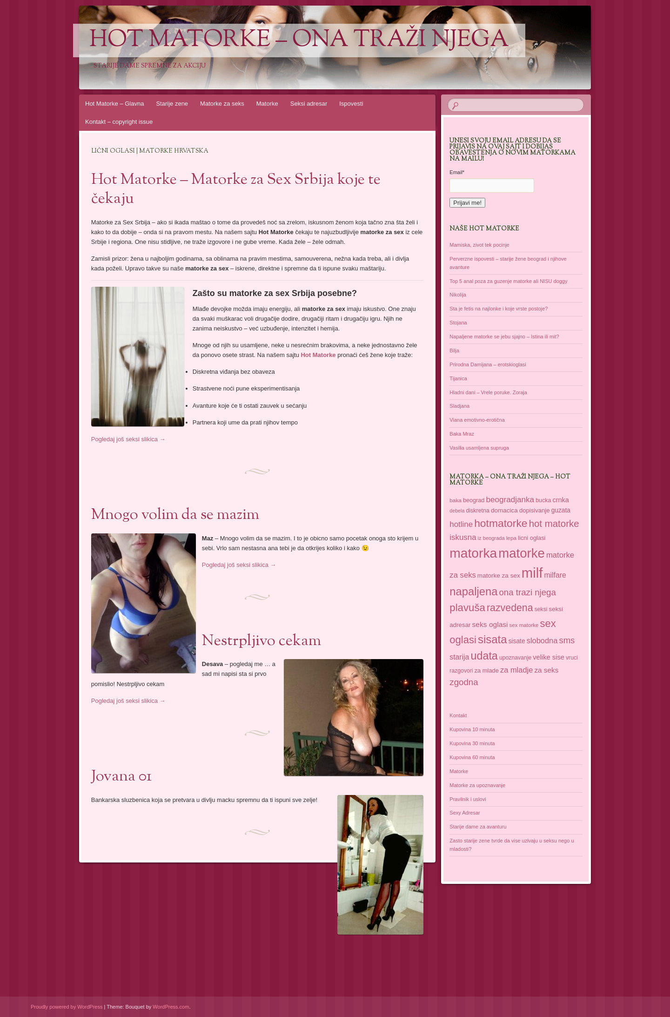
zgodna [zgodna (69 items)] (463, 682)
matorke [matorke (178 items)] (521, 553)
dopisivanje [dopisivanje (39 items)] (534, 510)
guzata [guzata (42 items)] (560, 510)
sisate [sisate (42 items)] (517, 641)
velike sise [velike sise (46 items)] (548, 657)
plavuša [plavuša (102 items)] (467, 607)
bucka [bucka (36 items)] (543, 500)
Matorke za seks (222, 103)
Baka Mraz (461, 434)
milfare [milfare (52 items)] (555, 575)
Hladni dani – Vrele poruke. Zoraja (488, 392)
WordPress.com (171, 1007)
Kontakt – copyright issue (119, 121)
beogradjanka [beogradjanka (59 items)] (510, 499)
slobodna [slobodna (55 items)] (542, 640)
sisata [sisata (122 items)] (492, 639)
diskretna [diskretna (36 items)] (477, 510)
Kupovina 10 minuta (472, 729)
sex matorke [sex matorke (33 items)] (524, 625)
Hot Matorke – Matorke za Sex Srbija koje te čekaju (236, 189)
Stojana (458, 322)
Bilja (454, 350)
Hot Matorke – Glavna (114, 103)
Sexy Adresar (464, 812)
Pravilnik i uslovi (467, 799)
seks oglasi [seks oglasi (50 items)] (490, 624)
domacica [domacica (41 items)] (504, 510)
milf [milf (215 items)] (532, 572)
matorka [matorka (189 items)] (473, 553)
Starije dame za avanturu (477, 826)
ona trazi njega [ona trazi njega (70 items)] (527, 592)
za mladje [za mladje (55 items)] (516, 670)
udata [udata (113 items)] (483, 656)
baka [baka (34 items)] (455, 500)
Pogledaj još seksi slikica (128, 439)
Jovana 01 (121, 777)
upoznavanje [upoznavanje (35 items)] (515, 657)
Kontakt (458, 715)
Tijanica (458, 378)
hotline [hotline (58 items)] (461, 524)
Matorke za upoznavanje (477, 785)
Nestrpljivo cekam (261, 641)
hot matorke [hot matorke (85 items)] (554, 523)
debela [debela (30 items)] (456, 510)
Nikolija (457, 294)
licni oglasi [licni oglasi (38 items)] (531, 537)
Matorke (267, 103)
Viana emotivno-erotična (476, 420)
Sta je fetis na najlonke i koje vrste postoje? (498, 308)
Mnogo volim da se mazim (175, 515)
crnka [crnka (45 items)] (560, 500)
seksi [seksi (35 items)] (541, 609)
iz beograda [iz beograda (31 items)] (491, 538)
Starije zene (172, 103)
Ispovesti (351, 103)
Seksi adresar (308, 103)
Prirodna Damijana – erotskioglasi (487, 364)
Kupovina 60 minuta (472, 757)
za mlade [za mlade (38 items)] (487, 670)
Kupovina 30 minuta (472, 743)
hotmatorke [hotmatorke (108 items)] (500, 523)
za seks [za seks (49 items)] (546, 670)
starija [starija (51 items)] (459, 657)
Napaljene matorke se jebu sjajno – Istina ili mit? (504, 336)
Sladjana (459, 406)
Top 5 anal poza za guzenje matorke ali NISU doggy (508, 281)
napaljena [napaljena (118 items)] (473, 591)
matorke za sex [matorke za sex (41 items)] (498, 575)
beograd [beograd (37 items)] (473, 500)
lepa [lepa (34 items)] (511, 538)
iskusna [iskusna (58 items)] (462, 537)
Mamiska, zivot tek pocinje (479, 245)
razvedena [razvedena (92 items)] (510, 607)
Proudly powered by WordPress (66, 1007)
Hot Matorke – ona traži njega (299, 40)
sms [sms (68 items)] (567, 640)
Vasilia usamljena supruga (479, 448)
